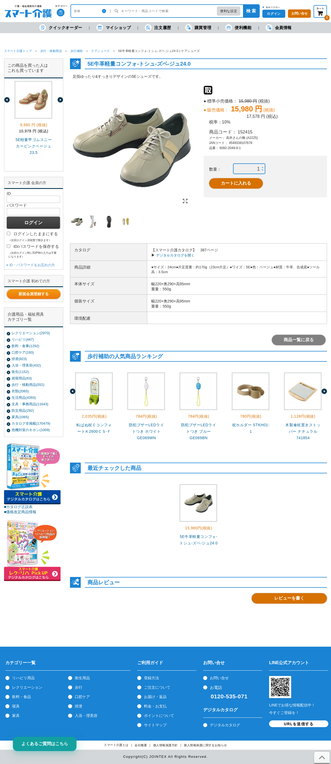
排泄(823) (19, 359)
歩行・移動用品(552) (28, 385)
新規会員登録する (34, 294)
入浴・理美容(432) (26, 365)
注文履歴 (158, 27)
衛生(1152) (20, 372)
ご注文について (157, 687)
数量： (215, 169)
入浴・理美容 (86, 715)
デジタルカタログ (225, 725)
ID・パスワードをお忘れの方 (32, 265)
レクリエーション (27, 687)
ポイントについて (159, 715)
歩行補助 (77, 50)
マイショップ (113, 27)
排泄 (78, 706)
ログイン (273, 14)
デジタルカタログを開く (175, 255)
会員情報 (279, 27)
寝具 (16, 706)
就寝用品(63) (22, 378)
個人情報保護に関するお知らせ (205, 745)
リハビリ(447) (23, 339)
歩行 (78, 687)
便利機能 (238, 27)
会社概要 (141, 745)
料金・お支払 (155, 706)
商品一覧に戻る (299, 339)
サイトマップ (155, 725)
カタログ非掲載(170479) (31, 423)
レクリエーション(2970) (31, 333)
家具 (16, 715)
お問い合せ (219, 678)
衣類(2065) (20, 391)
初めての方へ (273, 7)
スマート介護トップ (18, 50)
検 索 (251, 11)
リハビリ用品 (23, 678)
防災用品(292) (23, 411)
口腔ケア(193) (23, 352)
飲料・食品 (21, 697)
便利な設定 (228, 11)
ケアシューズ (100, 50)
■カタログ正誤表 (18, 507)
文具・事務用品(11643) (30, 404)
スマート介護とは (116, 745)
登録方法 (151, 678)
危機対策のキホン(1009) (31, 430)
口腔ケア (82, 697)
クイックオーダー (60, 27)
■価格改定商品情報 (20, 512)
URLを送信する (299, 724)
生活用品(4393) (24, 398)
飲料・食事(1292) (25, 346)
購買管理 (198, 27)
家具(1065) (20, 417)
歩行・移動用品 (51, 50)
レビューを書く (289, 598)
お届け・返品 (155, 697)
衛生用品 (82, 678)
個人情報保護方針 (165, 745)
